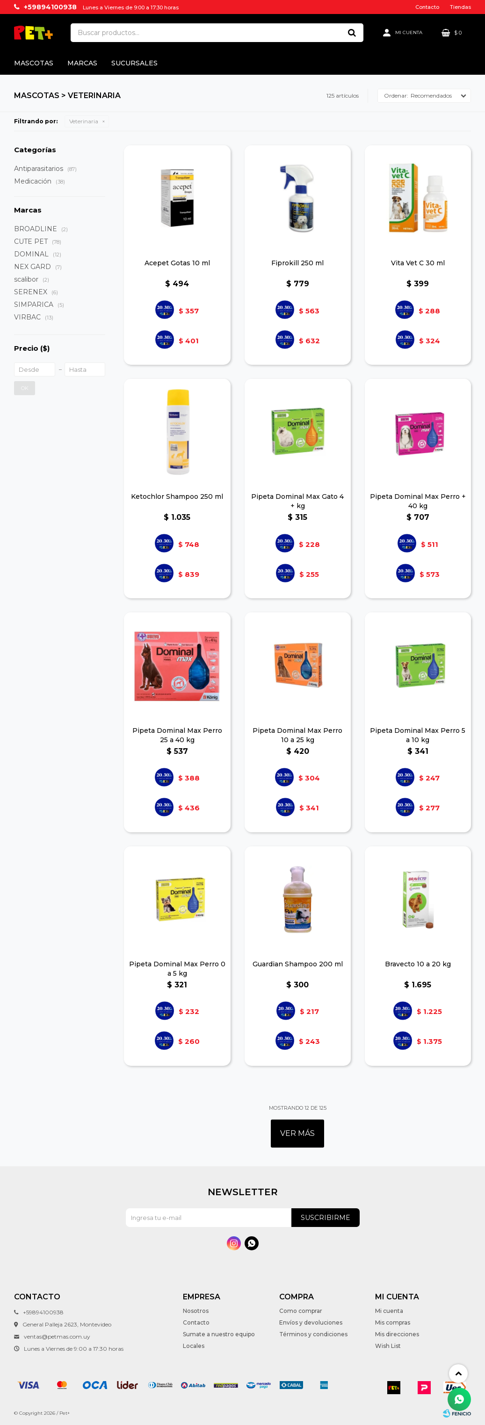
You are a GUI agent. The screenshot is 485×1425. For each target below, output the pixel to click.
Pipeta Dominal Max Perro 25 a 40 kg (177, 735)
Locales (193, 1345)
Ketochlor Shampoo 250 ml (177, 496)
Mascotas (33, 63)
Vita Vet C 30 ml (418, 263)
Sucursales (134, 63)
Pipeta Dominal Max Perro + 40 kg (418, 501)
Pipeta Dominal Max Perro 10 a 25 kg (297, 735)
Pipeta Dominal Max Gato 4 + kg (297, 501)
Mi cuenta (389, 1310)
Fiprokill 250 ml (297, 263)
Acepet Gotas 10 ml (177, 263)
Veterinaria (83, 121)
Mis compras (392, 1322)
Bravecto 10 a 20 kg (418, 964)
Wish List (388, 1345)
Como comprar (300, 1310)
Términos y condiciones (313, 1334)
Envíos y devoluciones (310, 1322)
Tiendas (460, 7)
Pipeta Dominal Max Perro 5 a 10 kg (417, 735)
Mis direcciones (397, 1334)
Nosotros (196, 1310)
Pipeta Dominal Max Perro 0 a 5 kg (177, 969)
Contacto (427, 7)
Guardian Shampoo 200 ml (298, 964)
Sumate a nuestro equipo (219, 1334)
